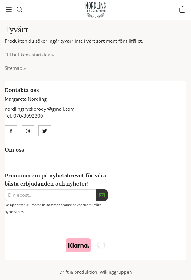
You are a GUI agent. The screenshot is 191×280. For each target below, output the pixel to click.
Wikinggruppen (116, 272)
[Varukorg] (182, 9)
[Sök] (19, 9)
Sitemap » (15, 68)
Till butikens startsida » (29, 54)
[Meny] (8, 9)
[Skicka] (102, 195)
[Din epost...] (50, 195)
